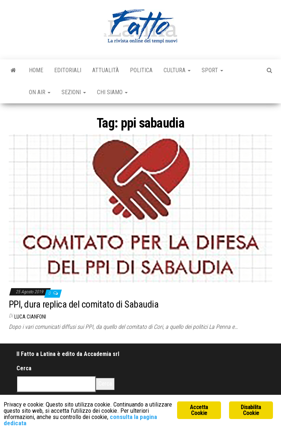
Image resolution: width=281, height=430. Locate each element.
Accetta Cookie (199, 410)
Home (36, 70)
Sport (212, 70)
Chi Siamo (112, 92)
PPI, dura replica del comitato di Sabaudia (83, 304)
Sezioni (73, 92)
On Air (39, 92)
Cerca (23, 368)
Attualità (105, 70)
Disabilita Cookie (251, 410)
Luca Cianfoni (30, 317)
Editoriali (67, 70)
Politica (141, 70)
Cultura (177, 70)
